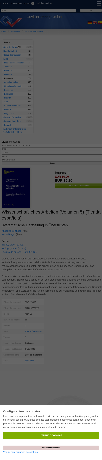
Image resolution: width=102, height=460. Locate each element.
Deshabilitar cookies (51, 448)
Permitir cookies (51, 435)
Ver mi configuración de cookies (20, 452)
